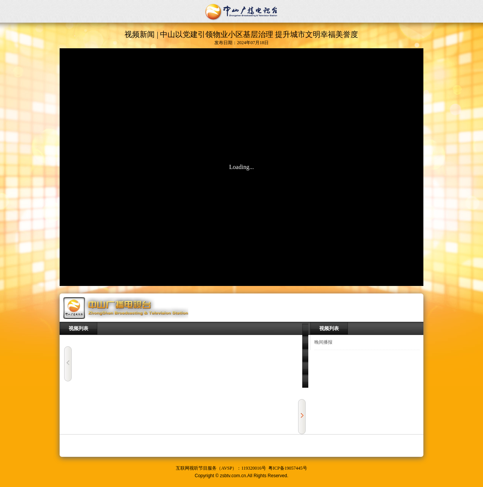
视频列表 (78, 328)
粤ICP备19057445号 (287, 468)
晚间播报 (323, 342)
